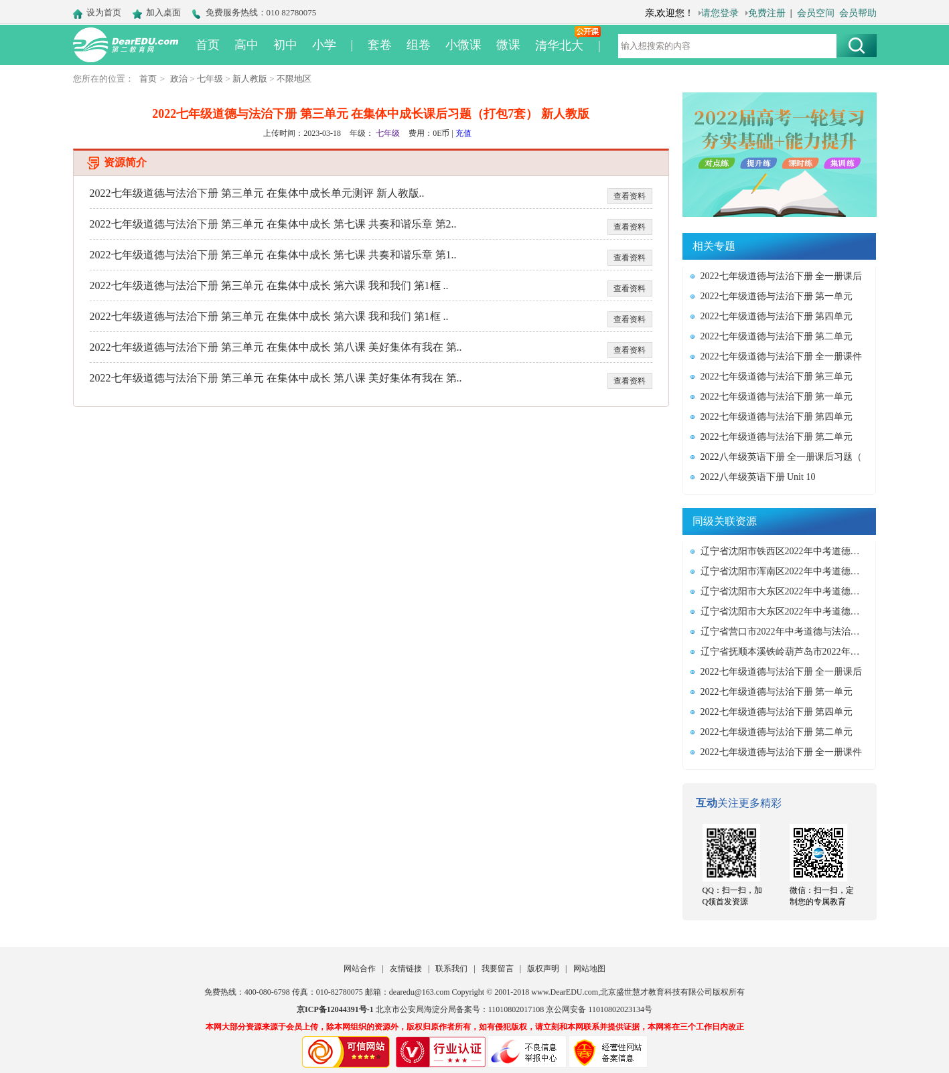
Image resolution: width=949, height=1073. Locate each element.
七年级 (210, 79)
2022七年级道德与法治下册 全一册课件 (782, 356)
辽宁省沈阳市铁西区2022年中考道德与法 (784, 551)
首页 (208, 45)
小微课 (463, 45)
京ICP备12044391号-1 (335, 1009)
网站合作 (360, 968)
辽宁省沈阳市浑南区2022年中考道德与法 (784, 571)
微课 (508, 45)
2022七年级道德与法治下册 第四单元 (777, 316)
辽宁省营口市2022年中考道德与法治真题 (784, 632)
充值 (463, 133)
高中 (246, 45)
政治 (179, 79)
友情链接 (406, 968)
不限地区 (294, 79)
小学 (324, 45)
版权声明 (543, 968)
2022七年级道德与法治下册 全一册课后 (782, 276)
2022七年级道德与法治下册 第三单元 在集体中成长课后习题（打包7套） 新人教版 (370, 113)
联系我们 (451, 968)
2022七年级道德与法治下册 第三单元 (777, 377)
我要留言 (498, 968)
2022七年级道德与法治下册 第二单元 (777, 336)
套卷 (380, 45)
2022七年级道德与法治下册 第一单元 (777, 296)
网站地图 (589, 968)
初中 (285, 45)
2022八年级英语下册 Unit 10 (758, 477)
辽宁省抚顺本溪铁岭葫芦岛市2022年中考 (784, 652)
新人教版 (249, 79)
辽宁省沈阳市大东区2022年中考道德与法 (784, 591)
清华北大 (559, 45)
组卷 (419, 45)
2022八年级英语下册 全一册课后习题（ (782, 457)
